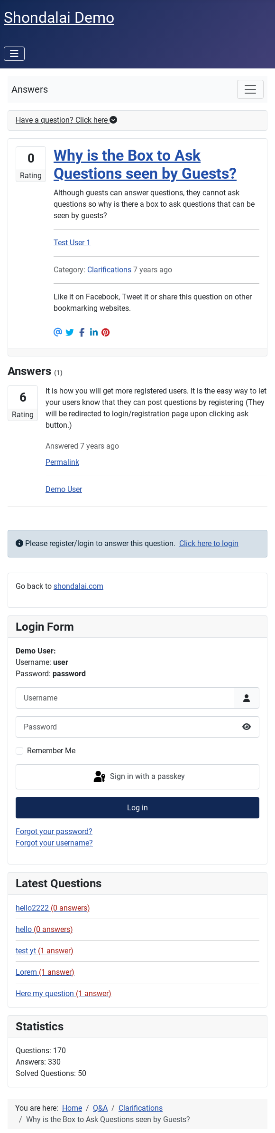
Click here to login (208, 543)
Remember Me (51, 750)
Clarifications (109, 269)
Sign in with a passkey (138, 777)
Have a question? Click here (66, 120)
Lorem (45, 972)
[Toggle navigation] (250, 89)
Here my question (63, 993)
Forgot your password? (54, 831)
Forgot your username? (54, 842)
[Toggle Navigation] (14, 54)
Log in (137, 807)
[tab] (137, 120)
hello (44, 929)
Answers (29, 89)
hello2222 (53, 907)
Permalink (62, 462)
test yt (44, 950)
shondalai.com (78, 586)
